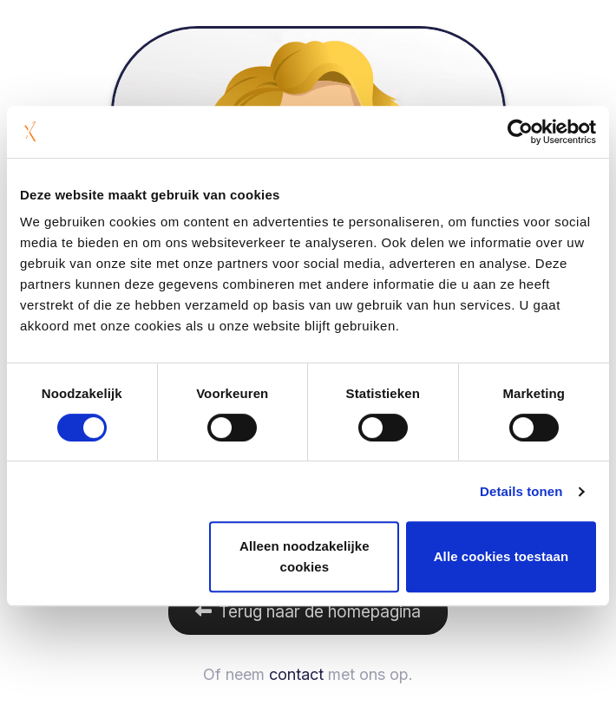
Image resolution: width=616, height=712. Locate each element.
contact (296, 674)
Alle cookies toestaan (501, 556)
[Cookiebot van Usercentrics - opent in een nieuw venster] (520, 132)
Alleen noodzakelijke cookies (304, 556)
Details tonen (521, 491)
